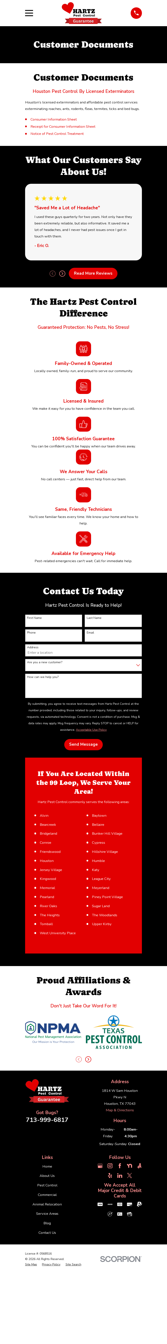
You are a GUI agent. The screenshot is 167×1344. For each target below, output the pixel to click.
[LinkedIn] (119, 1292)
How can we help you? (43, 677)
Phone (31, 633)
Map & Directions (120, 1227)
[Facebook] (119, 1282)
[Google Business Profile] (100, 1282)
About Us (47, 1292)
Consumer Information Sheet (54, 119)
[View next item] (62, 274)
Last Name (94, 618)
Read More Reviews (93, 273)
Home (47, 1283)
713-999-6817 (47, 1237)
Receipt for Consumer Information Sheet (63, 126)
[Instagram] (110, 1282)
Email (90, 633)
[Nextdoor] (129, 1282)
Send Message (83, 744)
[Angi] (139, 1282)
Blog (47, 1340)
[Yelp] (110, 1292)
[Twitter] (129, 1292)
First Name (34, 618)
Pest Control (47, 1302)
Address (33, 647)
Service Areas (47, 1330)
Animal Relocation (47, 1321)
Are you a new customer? (44, 662)
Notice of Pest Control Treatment (57, 133)
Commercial (47, 1311)
